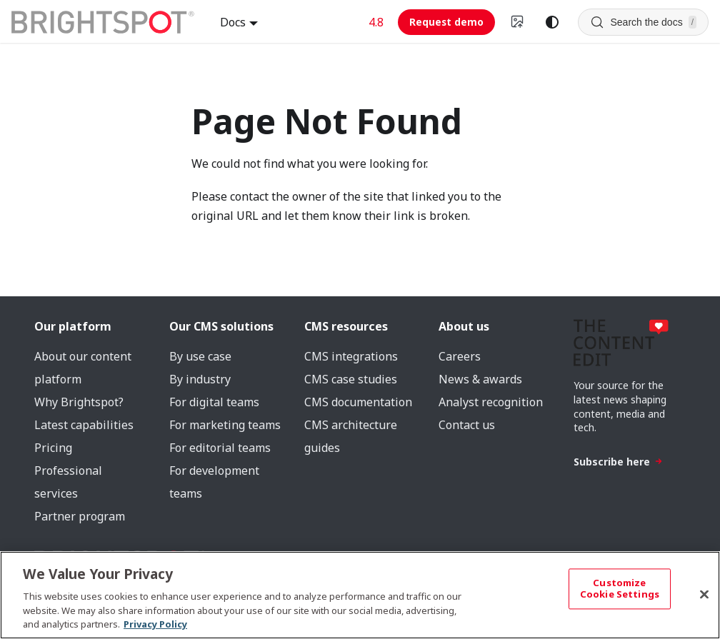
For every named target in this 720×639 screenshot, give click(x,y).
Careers (460, 356)
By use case (200, 356)
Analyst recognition (491, 402)
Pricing (53, 448)
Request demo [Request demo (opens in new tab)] (446, 22)
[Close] (704, 594)
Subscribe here (618, 461)
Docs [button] (233, 22)
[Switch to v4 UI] (517, 22)
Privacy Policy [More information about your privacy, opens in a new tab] (155, 624)
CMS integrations (351, 356)
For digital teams (214, 402)
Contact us (467, 425)
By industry (200, 379)
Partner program (79, 516)
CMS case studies (350, 379)
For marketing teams (225, 425)
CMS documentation (358, 402)
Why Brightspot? (79, 402)
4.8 (376, 22)
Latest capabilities (84, 425)
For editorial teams (220, 448)
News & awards (480, 379)
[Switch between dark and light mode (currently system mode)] (552, 22)
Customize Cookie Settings (619, 589)
